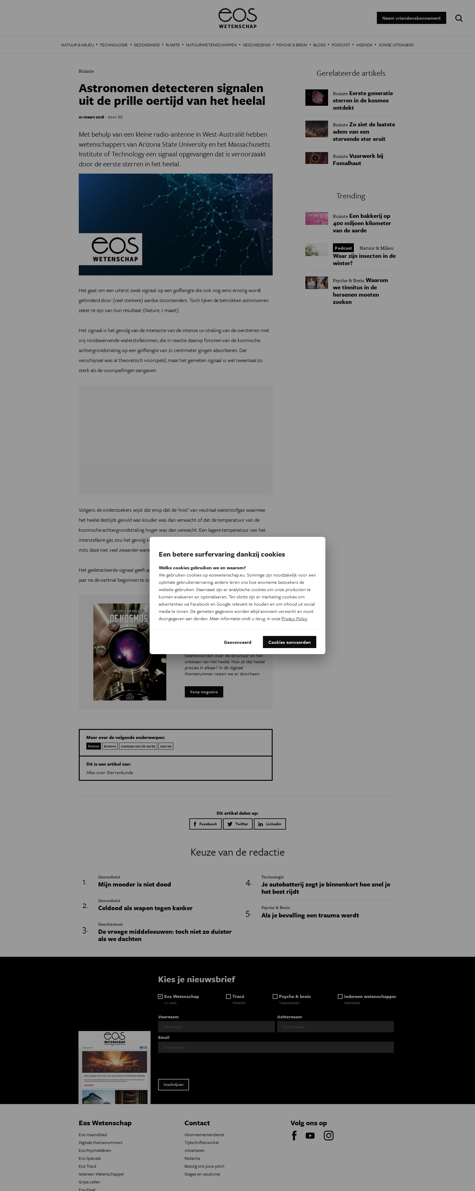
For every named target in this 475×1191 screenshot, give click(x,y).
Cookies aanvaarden (289, 642)
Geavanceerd (237, 642)
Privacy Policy (294, 618)
